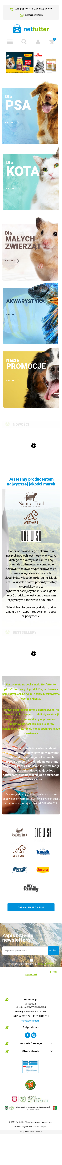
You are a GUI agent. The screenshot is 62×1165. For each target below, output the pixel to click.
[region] (31, 62)
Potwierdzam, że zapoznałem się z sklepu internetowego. (31, 966)
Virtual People (39, 1126)
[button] (10, 42)
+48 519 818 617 (43, 9)
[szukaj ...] (24, 41)
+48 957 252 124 (24, 9)
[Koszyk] (52, 41)
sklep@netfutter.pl (34, 15)
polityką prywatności (47, 964)
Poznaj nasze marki (31, 907)
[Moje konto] (38, 42)
